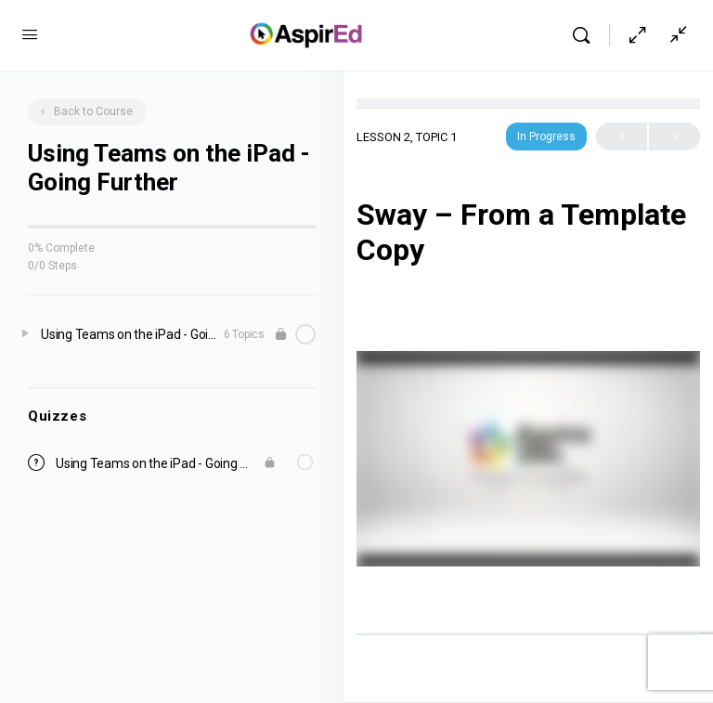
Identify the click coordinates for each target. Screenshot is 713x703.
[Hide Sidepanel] (637, 35)
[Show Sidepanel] (674, 35)
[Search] (586, 35)
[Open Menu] (30, 34)
